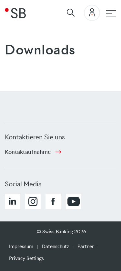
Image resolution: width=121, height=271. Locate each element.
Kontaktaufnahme (28, 151)
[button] (12, 201)
